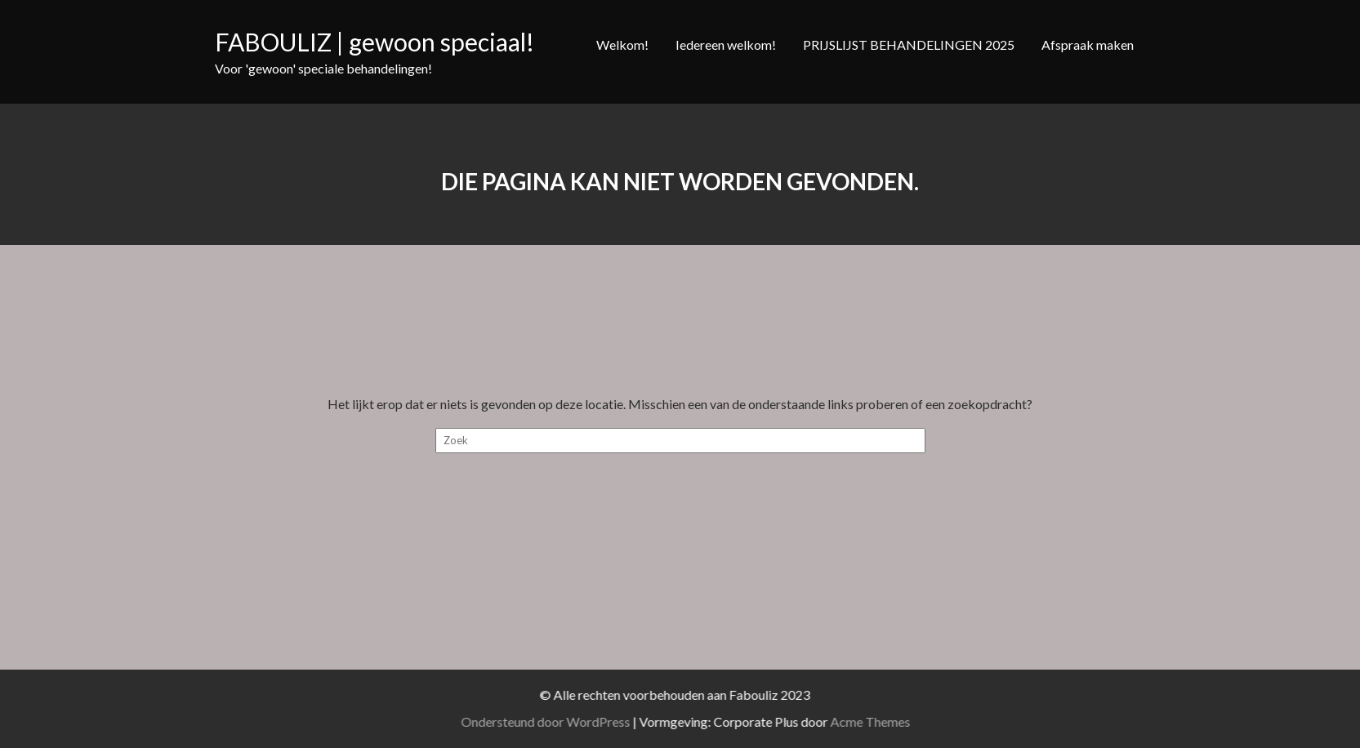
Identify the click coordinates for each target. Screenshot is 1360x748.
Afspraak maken (1087, 44)
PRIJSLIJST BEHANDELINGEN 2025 (908, 44)
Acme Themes (892, 721)
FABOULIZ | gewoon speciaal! (374, 41)
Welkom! (622, 44)
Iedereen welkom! (726, 44)
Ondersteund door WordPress (567, 721)
